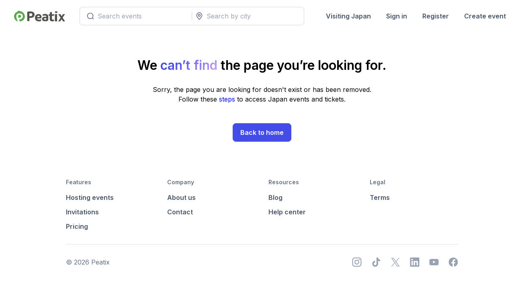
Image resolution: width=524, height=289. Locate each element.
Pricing (77, 226)
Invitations (82, 212)
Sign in (396, 16)
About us (181, 197)
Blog (275, 197)
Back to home (262, 132)
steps (228, 99)
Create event (485, 16)
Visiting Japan (348, 16)
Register (435, 16)
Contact (180, 212)
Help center (287, 212)
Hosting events (90, 197)
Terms (380, 197)
